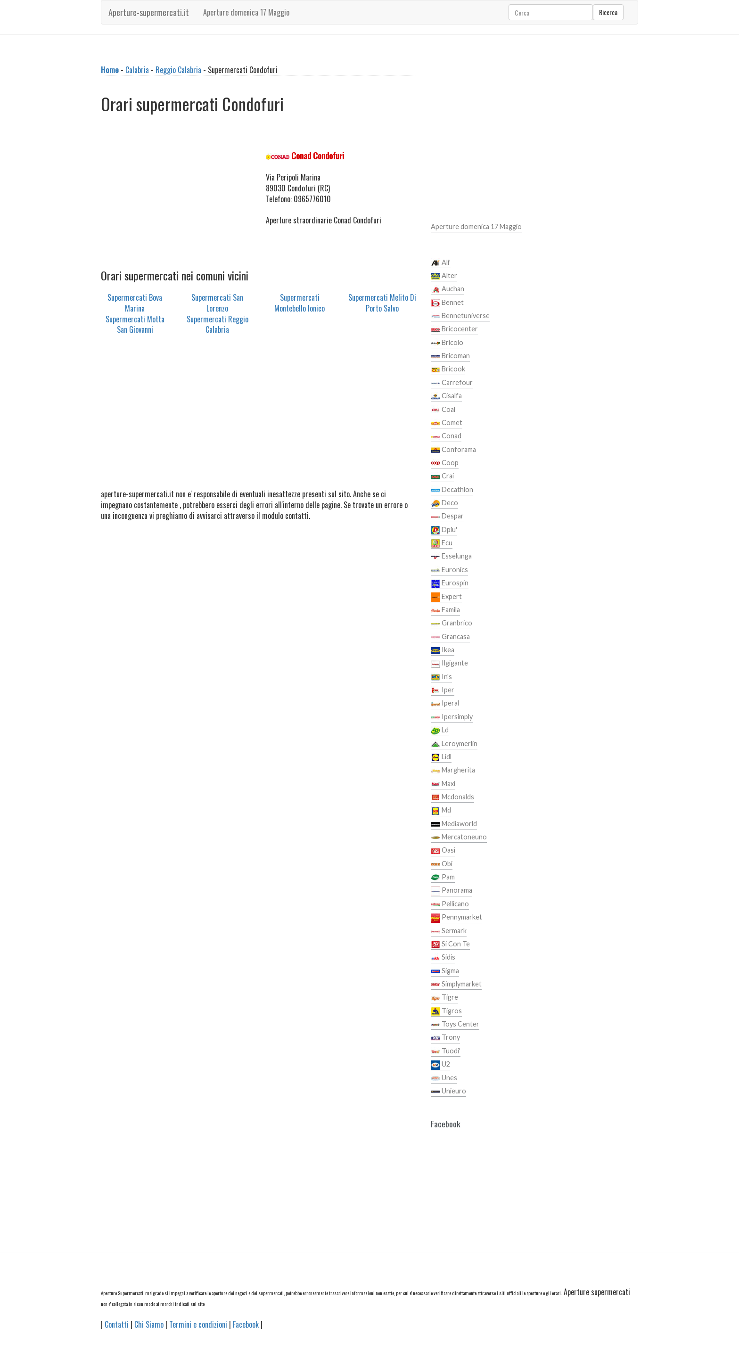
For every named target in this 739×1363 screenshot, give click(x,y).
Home (110, 69)
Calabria (137, 69)
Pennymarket (456, 917)
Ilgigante (449, 663)
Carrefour (452, 383)
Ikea (442, 650)
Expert (446, 597)
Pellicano (450, 904)
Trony (445, 1038)
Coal (443, 410)
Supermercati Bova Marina (134, 303)
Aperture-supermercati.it (148, 12)
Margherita (453, 770)
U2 (440, 1064)
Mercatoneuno (459, 837)
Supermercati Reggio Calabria (217, 324)
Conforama (453, 450)
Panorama (451, 890)
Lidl (441, 757)
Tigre (444, 997)
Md (441, 810)
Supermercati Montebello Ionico (299, 303)
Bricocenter (454, 329)
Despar (447, 516)
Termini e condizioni (198, 1324)
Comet (446, 423)
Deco (444, 503)
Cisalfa (446, 396)
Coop (445, 463)
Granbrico (451, 623)
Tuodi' (445, 1051)
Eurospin (449, 583)
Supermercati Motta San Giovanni (135, 324)
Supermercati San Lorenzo (217, 303)
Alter (444, 276)
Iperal (445, 703)
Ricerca (608, 12)
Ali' (441, 263)
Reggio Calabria (178, 69)
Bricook (448, 369)
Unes (444, 1078)
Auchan (447, 289)
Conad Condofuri (317, 155)
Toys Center (455, 1024)
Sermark (449, 931)
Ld (440, 730)
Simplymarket (456, 984)
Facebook (246, 1324)
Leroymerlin (454, 744)
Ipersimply (452, 717)
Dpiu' (444, 530)
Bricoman (450, 356)
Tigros (446, 1011)
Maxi (443, 784)
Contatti (117, 1324)
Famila (445, 610)
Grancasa (450, 637)
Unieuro (448, 1091)
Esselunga (451, 556)
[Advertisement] (176, 193)
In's (441, 677)
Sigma (445, 971)
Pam (443, 877)
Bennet (447, 303)
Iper (442, 690)
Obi (441, 864)
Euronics (449, 570)
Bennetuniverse (460, 316)
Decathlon (452, 490)
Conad (446, 436)
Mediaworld (454, 824)
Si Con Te (450, 944)
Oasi (443, 850)
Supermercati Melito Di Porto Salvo (382, 303)
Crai (442, 476)
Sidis (443, 957)
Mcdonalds (452, 797)
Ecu (441, 543)
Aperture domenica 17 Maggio (246, 12)
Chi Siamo (149, 1324)
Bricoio (447, 343)
